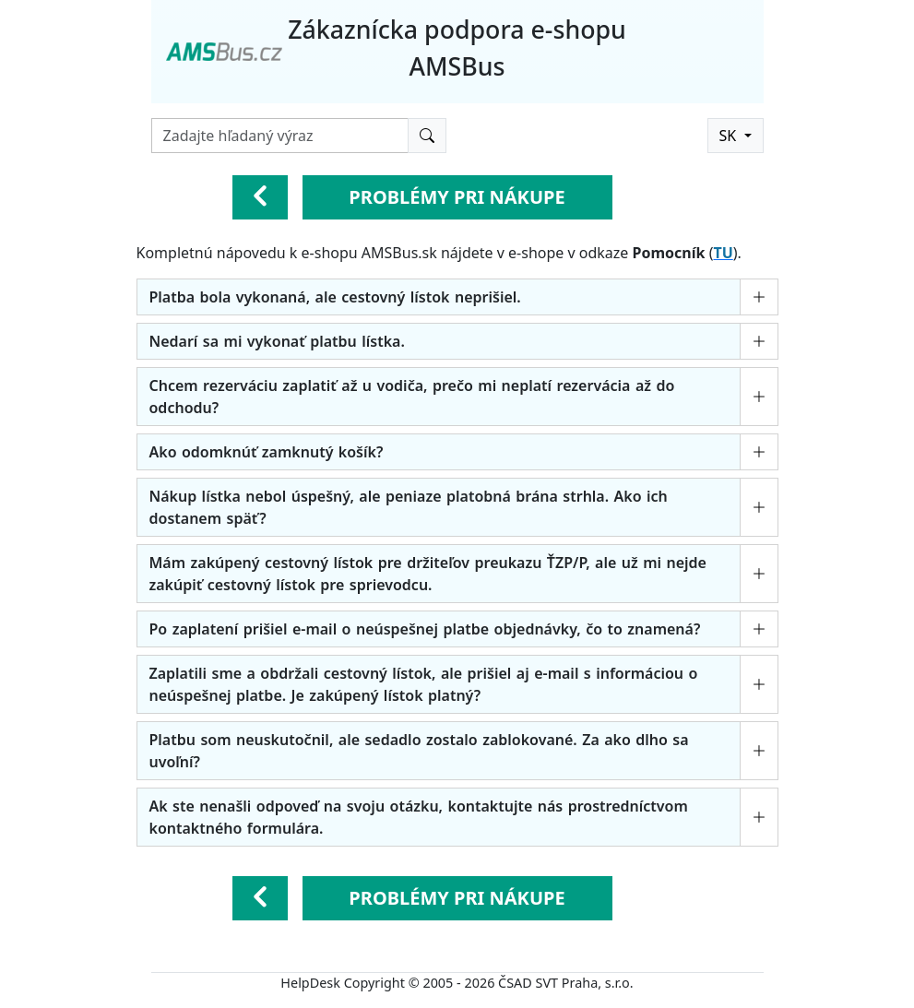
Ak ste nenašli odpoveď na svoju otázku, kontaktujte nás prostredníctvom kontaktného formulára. (418, 817)
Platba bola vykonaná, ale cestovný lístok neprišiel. (335, 297)
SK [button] (730, 135)
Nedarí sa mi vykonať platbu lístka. (277, 341)
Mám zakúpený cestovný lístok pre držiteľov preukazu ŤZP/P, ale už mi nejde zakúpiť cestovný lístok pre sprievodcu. (427, 573)
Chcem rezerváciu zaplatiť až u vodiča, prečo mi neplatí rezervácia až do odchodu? (412, 396)
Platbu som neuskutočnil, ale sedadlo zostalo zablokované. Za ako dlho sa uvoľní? (419, 750)
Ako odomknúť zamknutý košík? (266, 452)
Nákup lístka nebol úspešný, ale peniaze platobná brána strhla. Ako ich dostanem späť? (408, 507)
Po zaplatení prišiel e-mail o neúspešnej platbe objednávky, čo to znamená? (425, 629)
